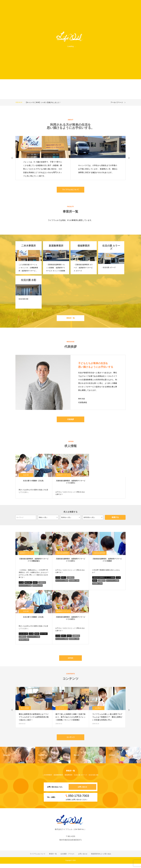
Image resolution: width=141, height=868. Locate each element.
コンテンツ (70, 741)
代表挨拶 (70, 421)
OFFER (70, 661)
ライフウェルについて (70, 190)
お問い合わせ (80, 791)
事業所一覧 (70, 319)
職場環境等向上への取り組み (101, 858)
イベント (61, 711)
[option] (62, 102)
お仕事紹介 (98, 711)
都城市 (35, 585)
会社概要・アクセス (67, 858)
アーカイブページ (117, 102)
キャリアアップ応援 (25, 588)
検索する (115, 520)
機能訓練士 (28, 585)
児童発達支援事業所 (63, 555)
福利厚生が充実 (37, 588)
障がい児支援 (25, 711)
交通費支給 (42, 585)
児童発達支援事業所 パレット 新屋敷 (104, 580)
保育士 (64, 580)
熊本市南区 (43, 636)
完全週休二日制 (74, 583)
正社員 (21, 585)
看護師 (95, 583)
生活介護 (26, 477)
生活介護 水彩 (23, 636)
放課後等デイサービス (63, 477)
